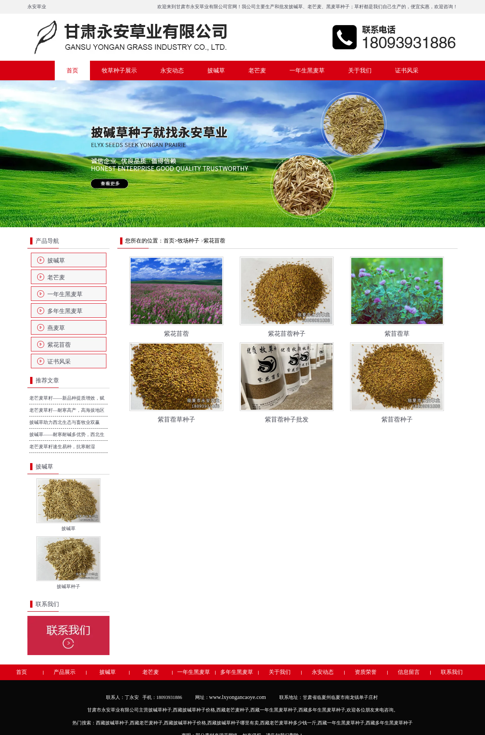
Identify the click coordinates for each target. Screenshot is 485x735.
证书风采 (407, 70)
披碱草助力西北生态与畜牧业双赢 (64, 422)
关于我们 (360, 70)
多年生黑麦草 (65, 311)
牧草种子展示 (119, 70)
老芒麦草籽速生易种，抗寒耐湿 (62, 446)
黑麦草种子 (338, 6)
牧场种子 (188, 241)
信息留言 (409, 672)
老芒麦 (314, 6)
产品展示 (64, 672)
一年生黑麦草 (307, 70)
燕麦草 (56, 328)
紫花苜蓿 (59, 345)
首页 (72, 70)
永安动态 (172, 70)
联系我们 (452, 672)
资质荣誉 (366, 672)
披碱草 (296, 6)
